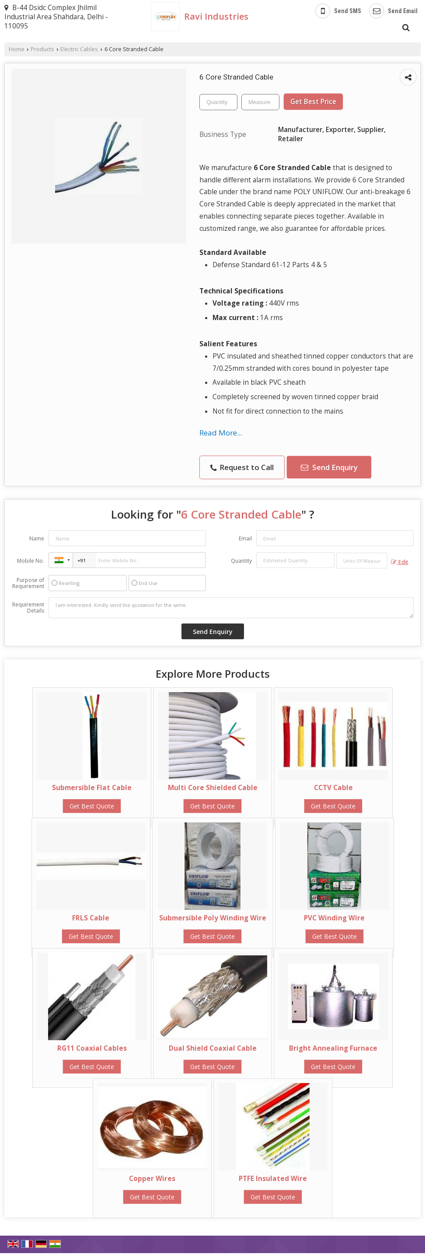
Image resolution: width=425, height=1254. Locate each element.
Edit (399, 562)
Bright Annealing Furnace (333, 1048)
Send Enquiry (329, 467)
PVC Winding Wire (334, 918)
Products (42, 49)
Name (36, 538)
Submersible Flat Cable (92, 787)
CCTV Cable (333, 787)
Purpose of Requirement (28, 583)
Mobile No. (30, 560)
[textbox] (260, 102)
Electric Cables (79, 49)
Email (245, 538)
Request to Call (242, 467)
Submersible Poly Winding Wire (212, 918)
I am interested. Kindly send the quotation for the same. (231, 607)
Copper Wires (152, 1178)
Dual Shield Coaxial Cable (213, 1048)
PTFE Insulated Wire (273, 1178)
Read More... (220, 433)
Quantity (241, 560)
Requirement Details (28, 608)
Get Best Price (313, 101)
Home (16, 49)
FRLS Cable (90, 918)
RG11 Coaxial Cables (92, 1048)
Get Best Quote (92, 806)
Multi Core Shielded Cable (213, 787)
